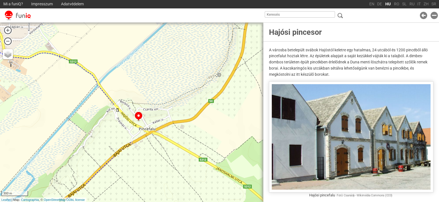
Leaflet (6, 199)
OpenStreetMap (54, 199)
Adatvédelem (72, 4)
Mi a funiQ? (13, 4)
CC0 (389, 195)
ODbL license (75, 199)
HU (388, 4)
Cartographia (30, 199)
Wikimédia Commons (370, 195)
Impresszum (42, 4)
